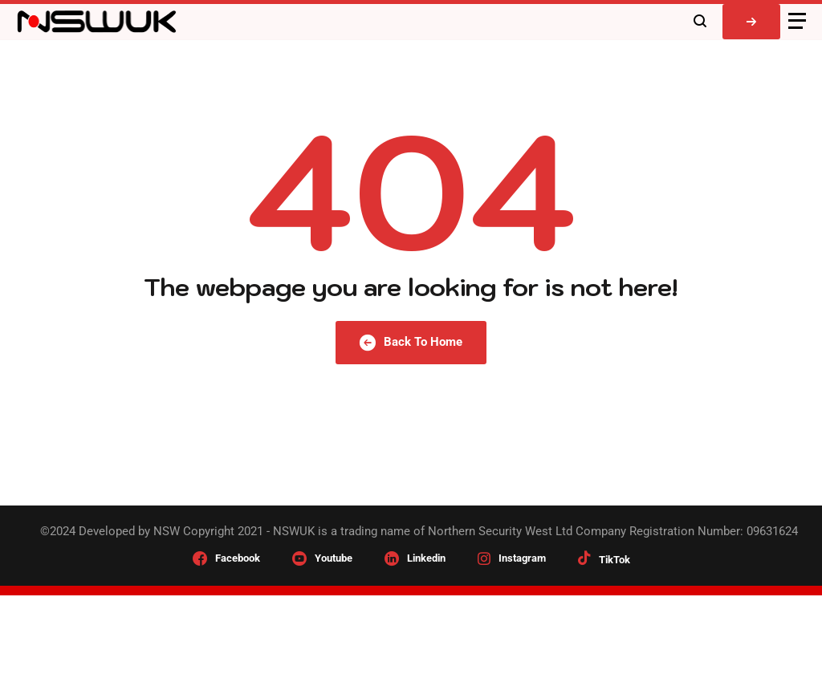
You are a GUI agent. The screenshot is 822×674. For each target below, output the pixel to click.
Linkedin (426, 558)
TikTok (614, 560)
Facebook (237, 558)
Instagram (522, 558)
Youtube (333, 558)
